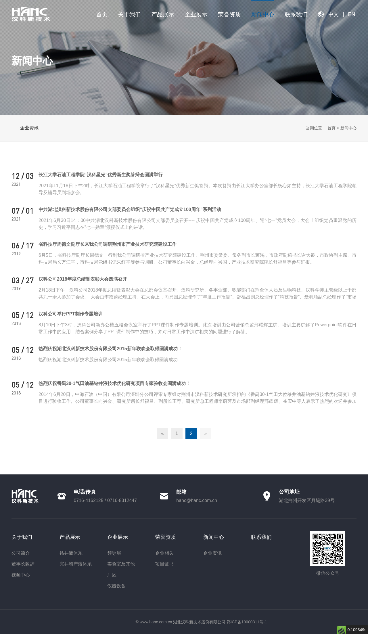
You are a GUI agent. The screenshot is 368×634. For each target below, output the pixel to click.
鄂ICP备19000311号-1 (247, 622)
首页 (331, 128)
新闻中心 (348, 128)
